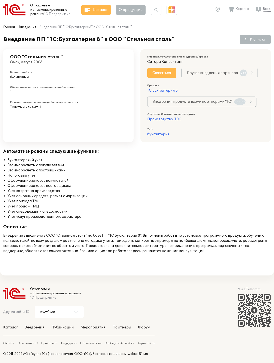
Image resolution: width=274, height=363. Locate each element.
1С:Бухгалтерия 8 (162, 90)
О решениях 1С (28, 343)
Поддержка (69, 343)
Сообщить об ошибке (119, 343)
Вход (267, 9)
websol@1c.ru (138, 354)
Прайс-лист (49, 343)
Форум (144, 327)
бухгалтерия (158, 134)
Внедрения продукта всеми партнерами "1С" (199, 101)
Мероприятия (93, 327)
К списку (258, 39)
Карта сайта (146, 343)
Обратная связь (90, 343)
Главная (9, 27)
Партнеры (122, 327)
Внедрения (27, 27)
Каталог (10, 327)
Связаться (161, 73)
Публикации (62, 327)
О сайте (8, 343)
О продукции (131, 10)
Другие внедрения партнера (217, 73)
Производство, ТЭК (164, 119)
